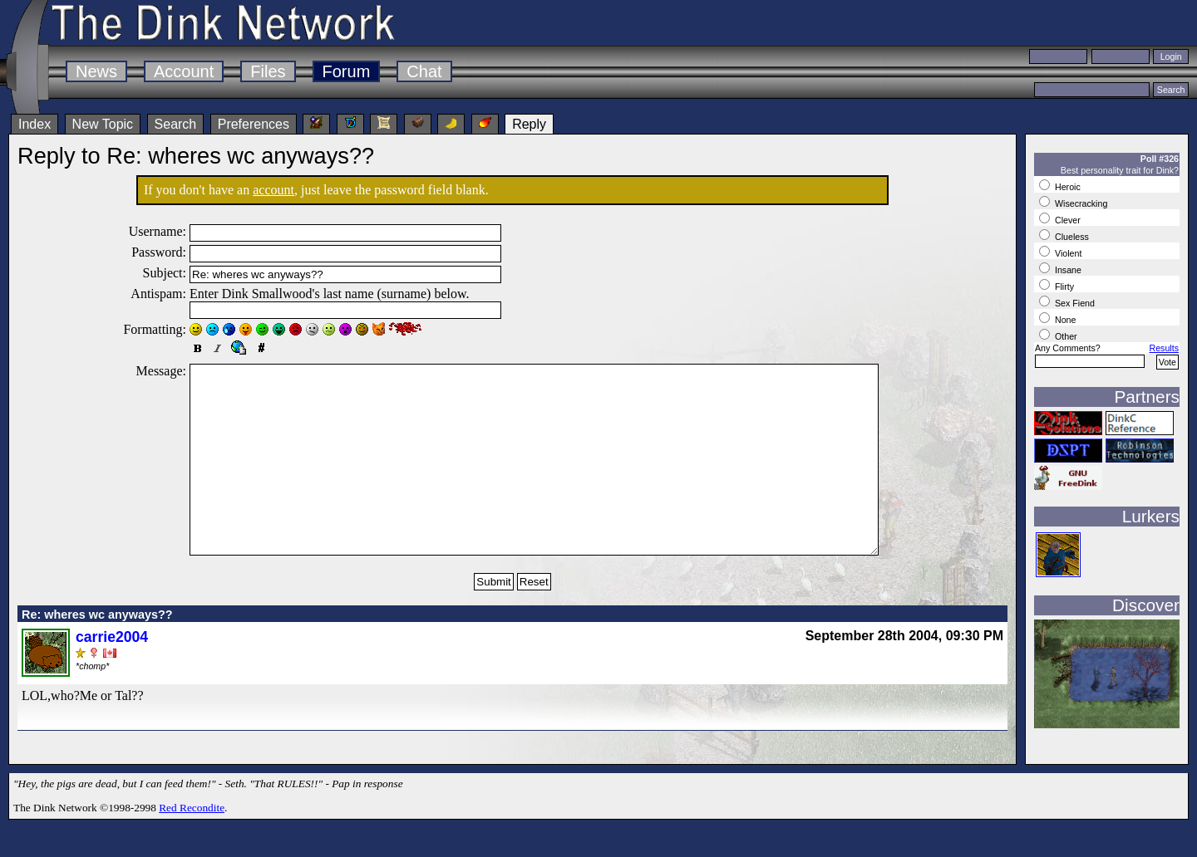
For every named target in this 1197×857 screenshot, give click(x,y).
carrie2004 (112, 674)
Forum (347, 71)
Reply (529, 124)
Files (267, 71)
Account (184, 71)
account (273, 190)
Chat (423, 71)
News (96, 71)
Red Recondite (191, 845)
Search (176, 124)
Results (1164, 348)
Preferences (253, 124)
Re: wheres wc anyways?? (97, 652)
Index (34, 124)
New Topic (103, 124)
